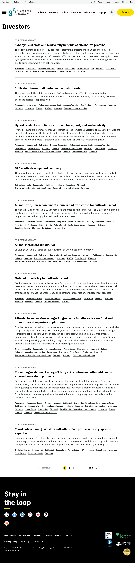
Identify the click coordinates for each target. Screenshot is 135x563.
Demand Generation (46, 68)
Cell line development (72, 298)
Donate (125, 12)
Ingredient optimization (71, 148)
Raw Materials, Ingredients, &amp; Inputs (43, 151)
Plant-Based (38, 71)
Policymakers (52, 71)
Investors (19, 71)
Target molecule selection (75, 108)
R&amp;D (19, 151)
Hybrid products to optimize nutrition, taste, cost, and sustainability (60, 125)
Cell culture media (23, 185)
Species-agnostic (79, 151)
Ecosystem (70, 68)
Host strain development (88, 349)
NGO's (28, 71)
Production (112, 148)
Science (39, 108)
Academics (19, 68)
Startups (81, 71)
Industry (100, 68)
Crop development (65, 222)
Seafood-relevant (67, 71)
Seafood (48, 108)
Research (29, 108)
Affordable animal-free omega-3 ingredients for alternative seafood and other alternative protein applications (64, 320)
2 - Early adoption (22, 450)
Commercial (20, 105)
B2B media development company (38, 168)
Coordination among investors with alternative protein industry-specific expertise (63, 431)
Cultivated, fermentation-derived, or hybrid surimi (48, 88)
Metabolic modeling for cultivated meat (41, 278)
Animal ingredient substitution (35, 245)
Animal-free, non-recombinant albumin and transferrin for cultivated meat (65, 205)
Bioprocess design (34, 298)
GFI (92, 68)
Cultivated (31, 68)
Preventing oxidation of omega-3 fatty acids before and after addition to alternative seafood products (63, 374)
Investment (111, 68)
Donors (60, 68)
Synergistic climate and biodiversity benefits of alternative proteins (60, 45)
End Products (87, 105)
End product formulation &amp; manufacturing (59, 105)
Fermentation (83, 68)
